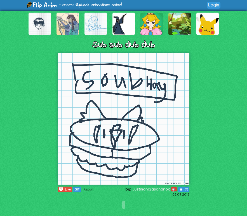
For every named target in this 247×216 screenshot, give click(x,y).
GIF (77, 189)
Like (64, 189)
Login (213, 5)
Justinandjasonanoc (154, 189)
